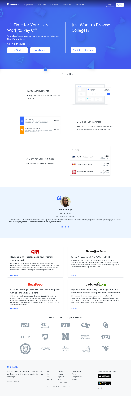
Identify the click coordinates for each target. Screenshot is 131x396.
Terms (74, 374)
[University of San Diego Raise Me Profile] (85, 348)
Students (54, 5)
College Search (28, 5)
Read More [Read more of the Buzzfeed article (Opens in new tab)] (14, 308)
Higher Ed (61, 377)
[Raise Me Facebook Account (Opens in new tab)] (101, 388)
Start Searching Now (83, 50)
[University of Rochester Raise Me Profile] (65, 337)
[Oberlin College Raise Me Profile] (25, 337)
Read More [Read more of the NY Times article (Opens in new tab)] (74, 275)
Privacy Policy (62, 382)
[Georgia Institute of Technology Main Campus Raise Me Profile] (85, 325)
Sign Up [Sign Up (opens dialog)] (119, 5)
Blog (59, 379)
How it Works (41, 5)
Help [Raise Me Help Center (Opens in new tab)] (48, 377)
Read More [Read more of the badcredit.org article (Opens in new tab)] (74, 308)
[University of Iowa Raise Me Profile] (65, 348)
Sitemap (74, 379)
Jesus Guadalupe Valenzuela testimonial (68, 226)
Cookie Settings (77, 371)
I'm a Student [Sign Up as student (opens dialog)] (17, 50)
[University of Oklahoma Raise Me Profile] (105, 325)
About (49, 371)
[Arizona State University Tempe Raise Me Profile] (25, 325)
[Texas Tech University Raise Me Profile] (25, 348)
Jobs (48, 374)
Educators (66, 5)
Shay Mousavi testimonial (65, 226)
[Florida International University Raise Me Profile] (65, 325)
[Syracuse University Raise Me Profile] (85, 337)
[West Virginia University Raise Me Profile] (105, 348)
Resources (79, 5)
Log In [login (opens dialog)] (110, 5)
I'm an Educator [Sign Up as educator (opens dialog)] (40, 50)
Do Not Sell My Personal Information (59, 387)
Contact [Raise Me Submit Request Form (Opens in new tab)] (50, 379)
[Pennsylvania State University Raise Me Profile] (45, 337)
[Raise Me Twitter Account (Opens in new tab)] (99, 388)
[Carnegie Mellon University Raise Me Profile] (45, 325)
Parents (60, 374)
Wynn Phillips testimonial (62, 226)
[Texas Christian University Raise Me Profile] (105, 337)
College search (77, 377)
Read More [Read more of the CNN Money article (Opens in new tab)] (14, 275)
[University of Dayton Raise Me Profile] (45, 348)
